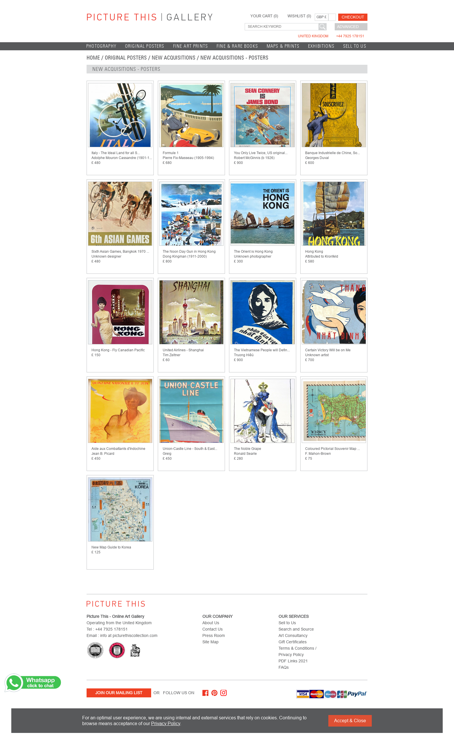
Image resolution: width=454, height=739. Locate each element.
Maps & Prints (283, 46)
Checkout (353, 17)
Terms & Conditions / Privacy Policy (297, 651)
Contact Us (212, 629)
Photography (101, 46)
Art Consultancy (293, 635)
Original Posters (144, 46)
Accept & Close (350, 720)
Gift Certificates (293, 642)
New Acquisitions (173, 58)
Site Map (210, 642)
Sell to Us (354, 46)
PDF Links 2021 (293, 661)
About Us (210, 622)
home (93, 58)
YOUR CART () (264, 16)
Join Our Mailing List (118, 692)
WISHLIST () (299, 16)
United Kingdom (331, 36)
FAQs (284, 667)
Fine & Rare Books (237, 46)
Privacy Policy (165, 723)
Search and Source (296, 629)
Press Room (213, 635)
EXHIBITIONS (321, 46)
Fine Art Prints (190, 46)
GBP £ (321, 17)
